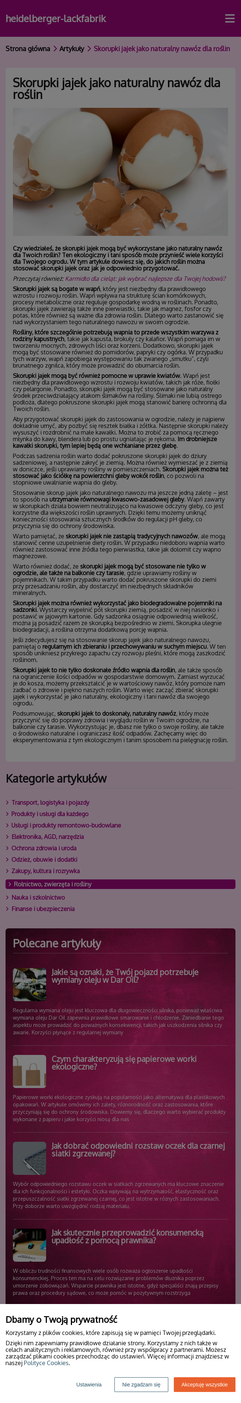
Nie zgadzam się (141, 1385)
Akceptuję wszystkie (205, 1385)
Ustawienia (88, 1385)
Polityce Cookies (46, 1363)
